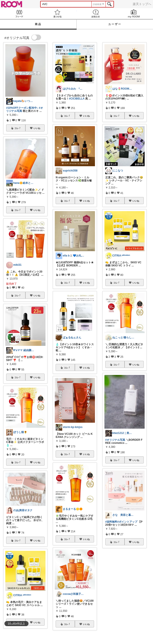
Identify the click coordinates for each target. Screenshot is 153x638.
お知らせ (96, 13)
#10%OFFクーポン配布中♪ (22, 107)
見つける (57, 13)
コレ (17, 128)
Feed (19, 13)
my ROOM (134, 13)
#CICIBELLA (76, 98)
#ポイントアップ (127, 521)
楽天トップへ (142, 4)
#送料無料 (111, 521)
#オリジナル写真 (115, 439)
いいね (37, 128)
